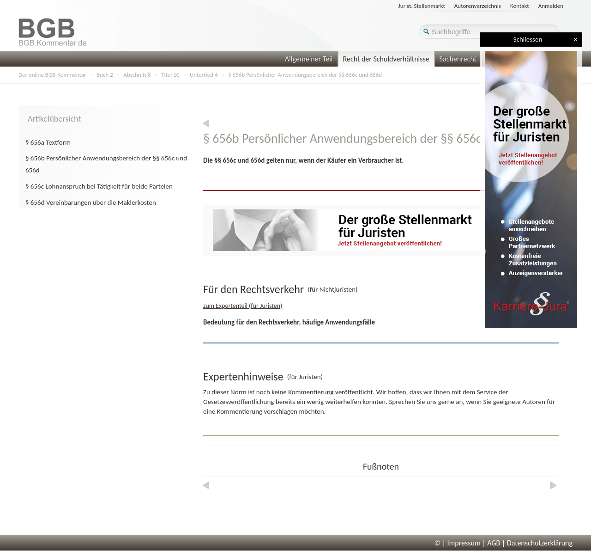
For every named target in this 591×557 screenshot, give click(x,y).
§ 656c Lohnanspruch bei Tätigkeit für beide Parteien (99, 186)
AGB (493, 543)
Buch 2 (104, 74)
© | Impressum (457, 543)
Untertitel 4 (204, 74)
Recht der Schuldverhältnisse (386, 59)
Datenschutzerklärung (540, 543)
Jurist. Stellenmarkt (421, 5)
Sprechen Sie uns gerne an (426, 402)
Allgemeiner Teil (309, 59)
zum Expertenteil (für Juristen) (242, 306)
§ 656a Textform (48, 142)
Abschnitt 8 (137, 74)
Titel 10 (170, 74)
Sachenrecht (458, 59)
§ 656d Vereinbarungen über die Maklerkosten (90, 202)
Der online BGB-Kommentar (52, 74)
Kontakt (519, 5)
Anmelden (550, 5)
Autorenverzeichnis (477, 5)
